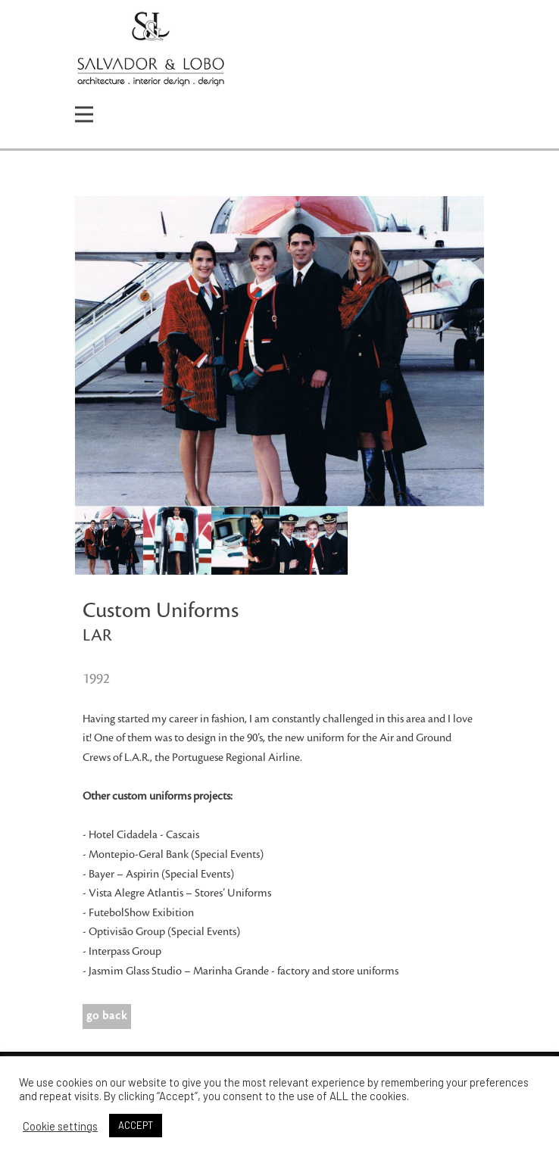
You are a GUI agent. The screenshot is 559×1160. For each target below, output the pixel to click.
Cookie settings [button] (60, 1126)
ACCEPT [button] (135, 1125)
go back (106, 1016)
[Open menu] (84, 114)
